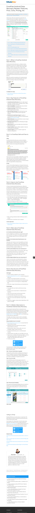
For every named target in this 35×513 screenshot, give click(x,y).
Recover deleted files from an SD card (14, 276)
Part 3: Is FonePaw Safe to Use (13, 47)
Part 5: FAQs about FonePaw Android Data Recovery (17, 50)
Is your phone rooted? (15, 117)
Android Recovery (17, 470)
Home (8, 470)
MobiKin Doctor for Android (12, 314)
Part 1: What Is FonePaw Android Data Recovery (16, 42)
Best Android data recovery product (13, 322)
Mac (21, 314)
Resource (11, 470)
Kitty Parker (21, 14)
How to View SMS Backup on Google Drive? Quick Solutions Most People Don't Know (16, 490)
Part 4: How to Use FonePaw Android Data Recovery (17, 48)
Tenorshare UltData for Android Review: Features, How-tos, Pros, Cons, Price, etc (16, 492)
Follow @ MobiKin (16, 15)
